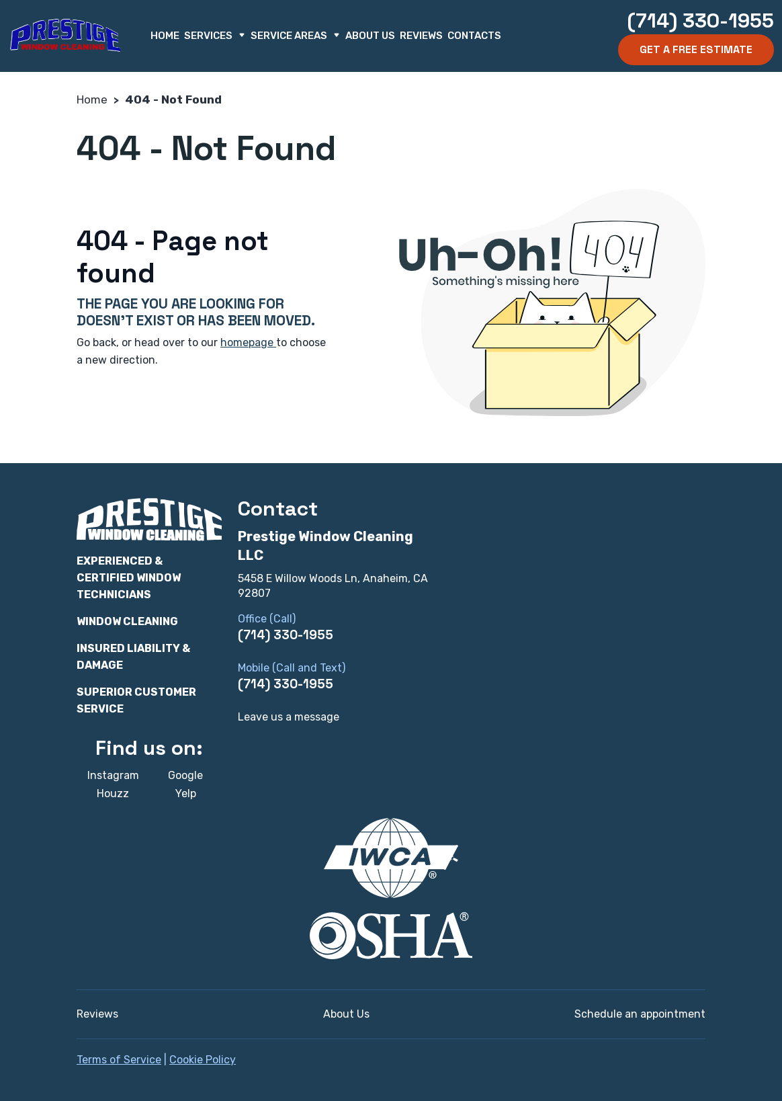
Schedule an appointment (639, 1014)
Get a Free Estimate (696, 49)
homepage (248, 342)
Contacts (474, 36)
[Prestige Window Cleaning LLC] (65, 35)
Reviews (421, 36)
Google (185, 775)
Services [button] (215, 36)
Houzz (113, 793)
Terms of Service (119, 1059)
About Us (370, 36)
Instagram (113, 775)
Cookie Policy (202, 1059)
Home (164, 36)
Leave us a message (288, 716)
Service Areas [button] (296, 36)
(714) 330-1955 (700, 20)
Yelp (185, 793)
